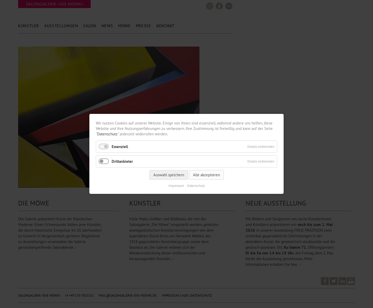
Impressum (176, 186)
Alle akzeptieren (206, 175)
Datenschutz (107, 133)
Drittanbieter (122, 161)
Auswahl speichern (168, 175)
